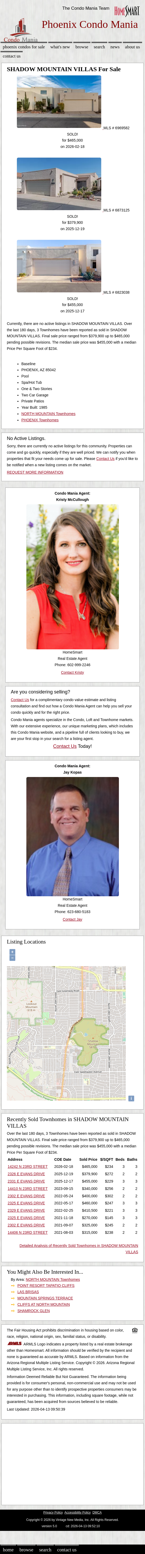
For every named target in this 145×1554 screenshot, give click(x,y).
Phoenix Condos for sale (24, 46)
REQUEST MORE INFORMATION (35, 472)
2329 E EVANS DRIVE (26, 1210)
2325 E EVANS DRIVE (26, 1203)
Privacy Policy (53, 1512)
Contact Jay (72, 919)
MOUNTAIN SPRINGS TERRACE (45, 1298)
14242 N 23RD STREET (28, 1166)
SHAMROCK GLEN (33, 1311)
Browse (81, 46)
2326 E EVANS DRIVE (26, 1174)
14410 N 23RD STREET (28, 1189)
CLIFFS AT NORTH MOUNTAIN (43, 1304)
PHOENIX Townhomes (40, 420)
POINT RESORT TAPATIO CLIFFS (46, 1285)
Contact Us (12, 56)
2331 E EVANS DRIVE (26, 1181)
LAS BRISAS (28, 1292)
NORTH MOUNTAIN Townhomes (48, 414)
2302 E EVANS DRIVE (26, 1196)
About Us (132, 46)
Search (99, 46)
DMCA (97, 1512)
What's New (60, 46)
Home (8, 1549)
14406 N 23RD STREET (28, 1232)
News (115, 46)
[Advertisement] (70, 1463)
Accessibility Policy (77, 1512)
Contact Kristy (72, 672)
